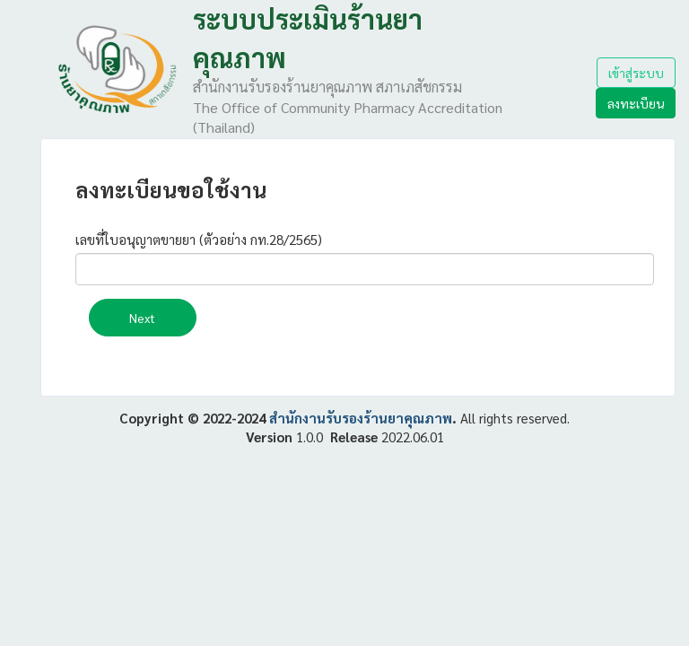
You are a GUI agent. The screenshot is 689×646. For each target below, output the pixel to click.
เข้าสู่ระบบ (636, 73)
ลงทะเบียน (635, 103)
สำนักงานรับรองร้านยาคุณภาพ (360, 417)
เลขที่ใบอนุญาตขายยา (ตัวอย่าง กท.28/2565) (198, 239)
